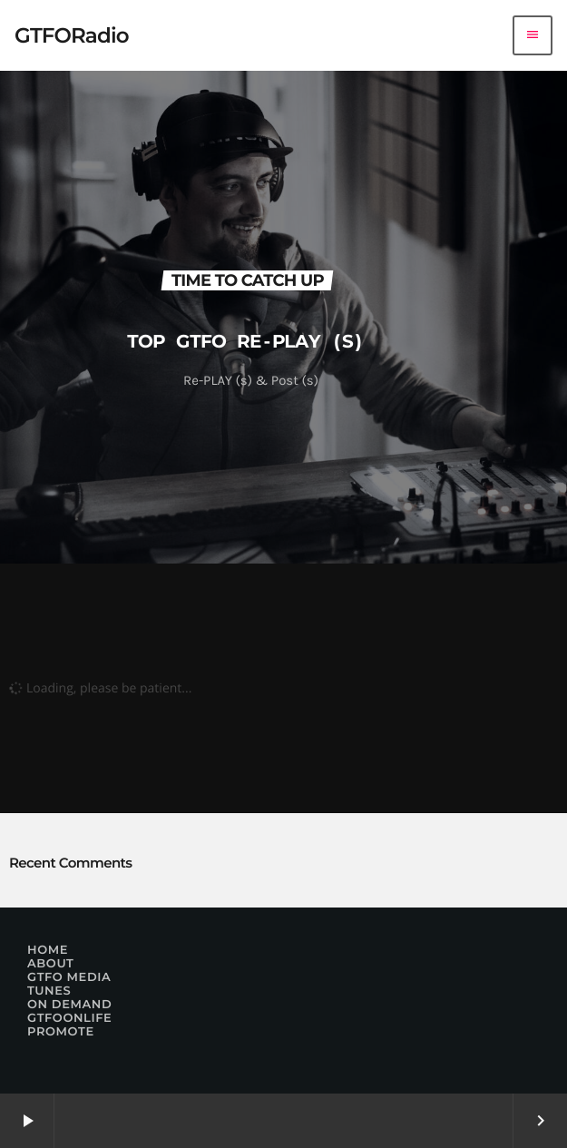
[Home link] (72, 35)
